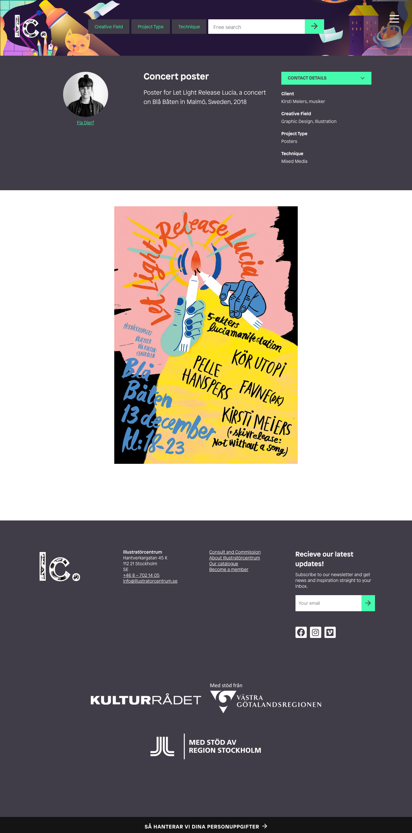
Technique (189, 26)
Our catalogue (223, 564)
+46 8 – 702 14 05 (141, 575)
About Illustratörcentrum (234, 558)
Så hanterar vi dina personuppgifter (202, 826)
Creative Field (109, 26)
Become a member (228, 569)
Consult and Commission (235, 552)
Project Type (151, 26)
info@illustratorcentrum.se (150, 581)
